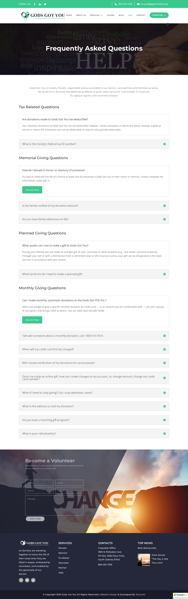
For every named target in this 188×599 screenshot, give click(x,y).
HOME (69, 15)
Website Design (108, 594)
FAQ (130, 15)
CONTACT (140, 15)
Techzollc (140, 594)
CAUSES (110, 15)
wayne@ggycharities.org (154, 4)
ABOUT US (81, 15)
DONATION (157, 15)
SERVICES (94, 15)
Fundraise (63, 558)
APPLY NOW (41, 513)
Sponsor (62, 553)
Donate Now (32, 189)
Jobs (60, 572)
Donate (62, 548)
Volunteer (63, 562)
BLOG (121, 15)
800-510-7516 (125, 4)
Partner (62, 567)
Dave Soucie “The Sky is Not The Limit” (160, 559)
